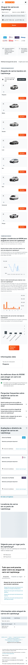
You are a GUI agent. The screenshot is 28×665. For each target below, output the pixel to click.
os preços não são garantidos (8, 653)
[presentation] (26, 428)
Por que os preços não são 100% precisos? (14, 663)
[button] (2, 2)
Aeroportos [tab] (6, 576)
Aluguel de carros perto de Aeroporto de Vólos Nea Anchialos (13, 598)
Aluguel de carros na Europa (19, 637)
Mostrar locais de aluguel (21, 448)
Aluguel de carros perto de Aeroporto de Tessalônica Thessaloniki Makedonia (13, 588)
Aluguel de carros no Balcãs (13, 641)
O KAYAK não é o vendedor (14, 658)
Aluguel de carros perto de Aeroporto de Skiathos (13, 591)
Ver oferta (22, 98)
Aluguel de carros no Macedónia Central (13, 639)
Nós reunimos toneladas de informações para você (14, 660)
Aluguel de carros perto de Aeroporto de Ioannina (13, 595)
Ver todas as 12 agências (7, 496)
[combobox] (5, 12)
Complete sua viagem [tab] (16, 576)
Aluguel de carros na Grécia (13, 638)
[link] (14, 347)
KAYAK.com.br (4, 637)
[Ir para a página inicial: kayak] (9, 2)
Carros (10, 637)
